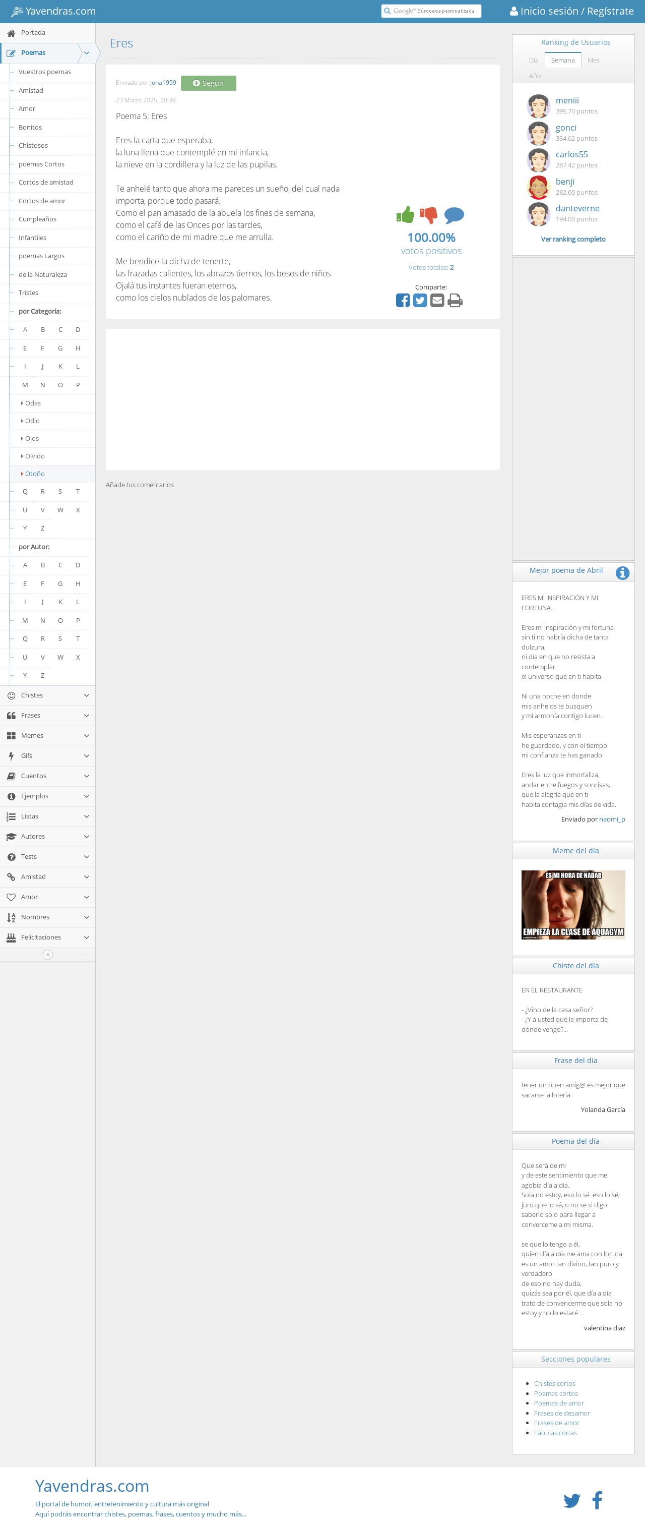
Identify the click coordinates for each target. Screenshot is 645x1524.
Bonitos (30, 127)
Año (535, 75)
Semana (563, 60)
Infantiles (32, 237)
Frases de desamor (562, 1413)
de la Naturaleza (43, 274)
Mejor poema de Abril (566, 570)
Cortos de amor (42, 200)
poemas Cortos (41, 163)
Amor (27, 108)
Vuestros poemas (45, 71)
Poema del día (576, 1141)
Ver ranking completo (573, 239)
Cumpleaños (37, 218)
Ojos (30, 438)
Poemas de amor (559, 1403)
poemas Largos (41, 255)
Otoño (33, 473)
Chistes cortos (554, 1383)
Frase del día (576, 1060)
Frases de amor (556, 1422)
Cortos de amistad (46, 182)
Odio (30, 420)
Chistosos (33, 145)
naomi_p (612, 819)
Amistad (31, 90)
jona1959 (163, 83)
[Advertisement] (303, 399)
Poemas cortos (556, 1393)
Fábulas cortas (555, 1432)
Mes (594, 60)
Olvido (33, 455)
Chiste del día (576, 965)
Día (534, 60)
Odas (31, 402)
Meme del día (576, 850)
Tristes (28, 292)
